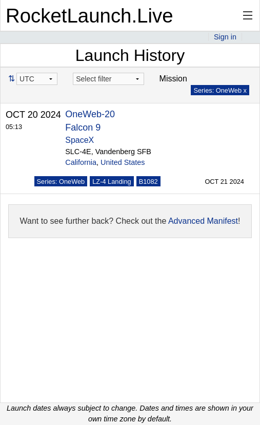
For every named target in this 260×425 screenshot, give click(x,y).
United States (123, 162)
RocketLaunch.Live (89, 16)
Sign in (225, 37)
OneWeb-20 (90, 114)
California (80, 162)
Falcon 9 (83, 127)
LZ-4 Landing (111, 181)
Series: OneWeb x (220, 90)
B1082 (148, 181)
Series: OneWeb (61, 181)
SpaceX (79, 140)
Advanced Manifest (203, 221)
